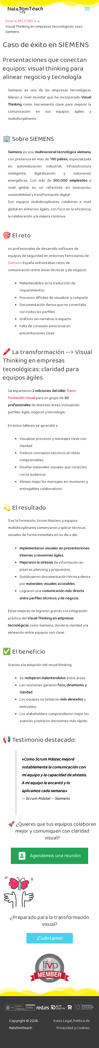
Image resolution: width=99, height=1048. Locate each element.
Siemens (15, 263)
